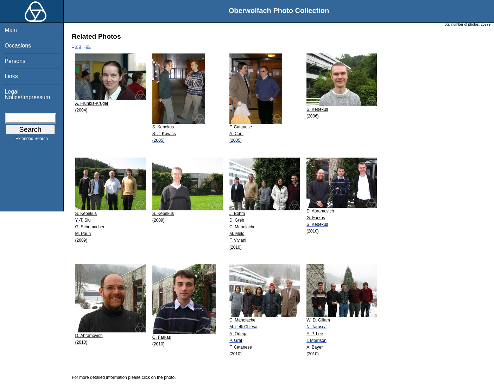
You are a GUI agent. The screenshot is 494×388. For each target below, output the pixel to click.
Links (11, 76)
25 (88, 46)
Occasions (18, 46)
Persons (15, 61)
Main (11, 30)
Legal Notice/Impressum (27, 94)
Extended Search (31, 140)
